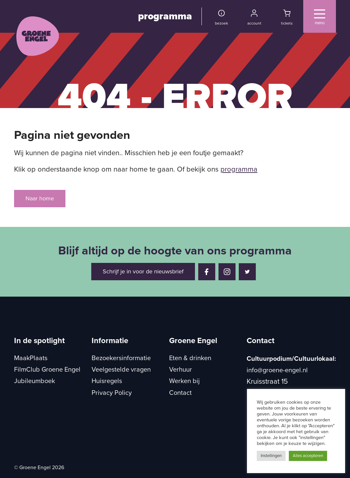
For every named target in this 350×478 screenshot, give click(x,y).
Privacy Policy (112, 393)
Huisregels (107, 381)
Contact (180, 393)
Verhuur (180, 370)
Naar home (40, 198)
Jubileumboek (34, 381)
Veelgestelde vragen (121, 370)
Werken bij (184, 381)
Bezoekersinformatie (121, 358)
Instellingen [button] (271, 455)
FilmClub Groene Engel (47, 370)
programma (165, 16)
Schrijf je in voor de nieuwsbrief (143, 271)
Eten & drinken (190, 358)
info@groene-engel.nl (277, 370)
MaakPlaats (30, 358)
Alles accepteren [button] (308, 455)
